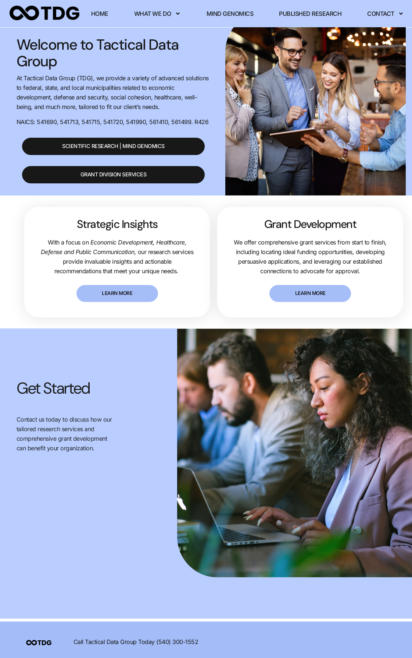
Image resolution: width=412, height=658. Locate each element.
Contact (142, 18)
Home (119, 9)
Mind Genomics (249, 9)
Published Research (330, 9)
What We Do (177, 10)
